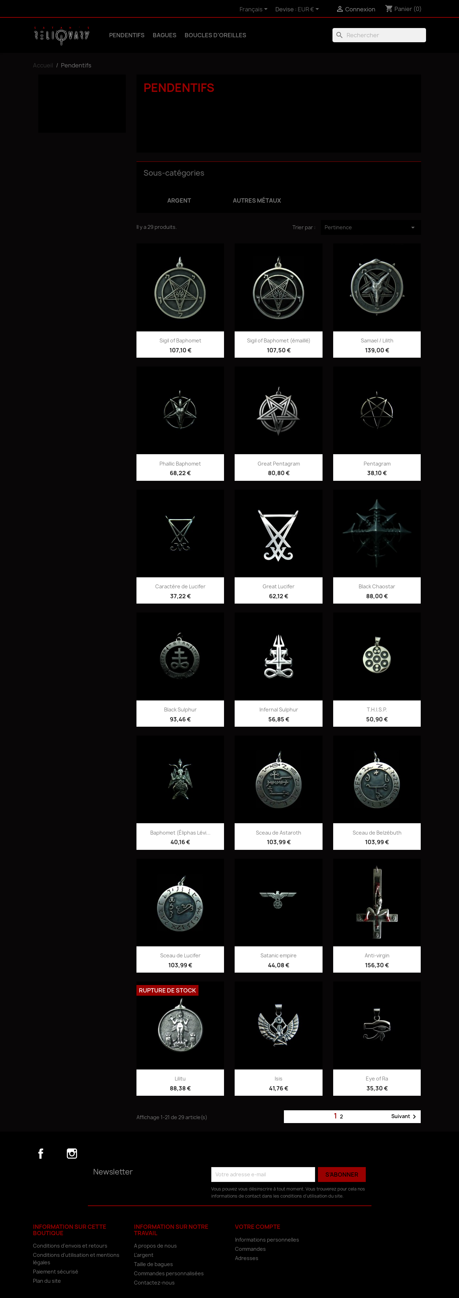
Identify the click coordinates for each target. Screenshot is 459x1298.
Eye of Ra (377, 1078)
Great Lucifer (279, 586)
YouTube (56, 1153)
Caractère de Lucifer (180, 586)
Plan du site (47, 1280)
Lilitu (180, 1078)
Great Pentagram (279, 463)
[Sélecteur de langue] (255, 9)
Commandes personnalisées (169, 1273)
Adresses (246, 1258)
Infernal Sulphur (278, 709)
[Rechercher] (379, 35)
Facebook (41, 1153)
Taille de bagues (153, 1264)
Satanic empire (279, 955)
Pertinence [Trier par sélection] (371, 227)
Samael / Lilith (377, 340)
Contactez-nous (154, 1282)
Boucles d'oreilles (215, 35)
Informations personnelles (267, 1239)
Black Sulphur (180, 709)
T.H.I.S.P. (377, 709)
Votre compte (257, 1227)
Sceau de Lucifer (180, 955)
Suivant (405, 1116)
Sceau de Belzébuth (377, 832)
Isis (278, 1078)
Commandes (250, 1248)
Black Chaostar (377, 586)
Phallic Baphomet (180, 463)
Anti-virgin (377, 955)
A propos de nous (155, 1245)
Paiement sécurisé (55, 1271)
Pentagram (377, 463)
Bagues (165, 35)
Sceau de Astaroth (278, 832)
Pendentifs (127, 35)
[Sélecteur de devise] (309, 9)
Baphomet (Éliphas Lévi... (180, 832)
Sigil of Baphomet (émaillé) (278, 340)
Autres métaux (66, 113)
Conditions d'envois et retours (70, 1245)
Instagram (72, 1153)
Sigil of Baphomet (180, 340)
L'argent (143, 1255)
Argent (55, 104)
